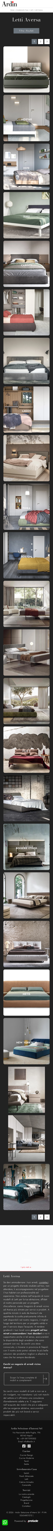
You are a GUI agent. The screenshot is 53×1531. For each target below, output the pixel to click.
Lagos (26, 411)
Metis (26, 994)
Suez (26, 216)
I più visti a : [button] (26, 1267)
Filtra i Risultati (26, 30)
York (26, 362)
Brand (26, 1503)
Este (26, 168)
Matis (26, 702)
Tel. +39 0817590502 (26, 1438)
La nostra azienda (26, 1494)
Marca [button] (26, 1229)
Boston (26, 556)
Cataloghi (26, 1497)
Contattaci (26, 1506)
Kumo (27, 945)
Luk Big (26, 1139)
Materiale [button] (26, 1236)
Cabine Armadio (26, 1482)
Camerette (26, 1485)
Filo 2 (26, 751)
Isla (26, 459)
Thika (26, 508)
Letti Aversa (39, 10)
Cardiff (26, 265)
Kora (26, 313)
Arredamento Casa (22, 10)
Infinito (26, 896)
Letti (31, 10)
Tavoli (26, 1461)
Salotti (26, 1473)
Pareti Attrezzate (27, 1476)
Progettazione (26, 1500)
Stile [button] (27, 1252)
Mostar (26, 119)
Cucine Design (26, 1455)
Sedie (26, 1464)
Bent (26, 70)
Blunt (26, 1091)
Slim (26, 653)
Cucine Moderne (26, 1458)
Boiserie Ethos (26, 848)
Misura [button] (26, 1244)
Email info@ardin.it (26, 1441)
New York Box (26, 1042)
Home (12, 10)
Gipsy (26, 799)
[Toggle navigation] (49, 3)
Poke (26, 605)
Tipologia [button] (26, 1259)
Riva (26, 1188)
